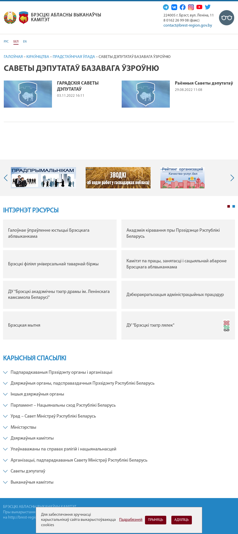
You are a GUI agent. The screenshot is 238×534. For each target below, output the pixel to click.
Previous (7, 178)
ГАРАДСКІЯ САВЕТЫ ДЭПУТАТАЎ (78, 86)
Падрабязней (130, 520)
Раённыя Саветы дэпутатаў (204, 83)
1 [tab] (228, 206)
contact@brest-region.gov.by (187, 26)
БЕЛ (16, 41)
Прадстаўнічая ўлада (74, 57)
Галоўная (13, 57)
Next (231, 178)
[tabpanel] (119, 281)
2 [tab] (233, 206)
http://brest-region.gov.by (29, 518)
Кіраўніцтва (37, 57)
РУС (6, 41)
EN (25, 41)
